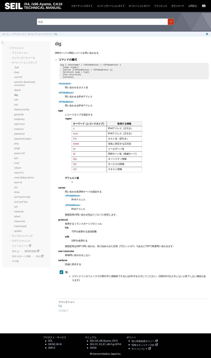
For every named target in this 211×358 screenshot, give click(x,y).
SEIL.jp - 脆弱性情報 (24, 251)
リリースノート (20, 245)
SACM (93, 347)
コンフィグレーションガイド (111, 6)
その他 (15, 261)
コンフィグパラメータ (23, 57)
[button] (8, 48)
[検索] (171, 22)
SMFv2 (51, 347)
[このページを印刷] (207, 34)
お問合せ (192, 6)
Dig (60, 307)
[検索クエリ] (105, 22)
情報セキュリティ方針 (143, 344)
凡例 (16, 67)
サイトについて (140, 348)
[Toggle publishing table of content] (2, 42)
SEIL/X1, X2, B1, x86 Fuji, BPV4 (105, 344)
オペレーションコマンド (39, 34)
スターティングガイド (82, 6)
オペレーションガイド (139, 6)
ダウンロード (177, 6)
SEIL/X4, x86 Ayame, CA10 (104, 340)
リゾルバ (63, 311)
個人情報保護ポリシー (143, 340)
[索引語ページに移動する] (202, 6)
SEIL (50, 340)
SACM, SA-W (55, 344)
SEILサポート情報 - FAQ (26, 256)
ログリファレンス (21, 240)
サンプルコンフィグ (22, 235)
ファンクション (20, 52)
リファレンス (160, 6)
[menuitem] (82, 6)
